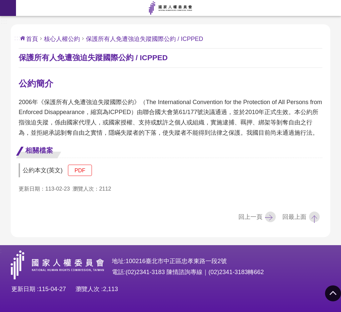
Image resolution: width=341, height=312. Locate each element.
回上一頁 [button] (250, 217)
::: (4, 21)
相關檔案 (39, 150)
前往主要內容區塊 (3, 3)
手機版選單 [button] (8, 8)
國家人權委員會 (170, 8)
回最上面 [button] (294, 217)
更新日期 (23, 289)
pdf (80, 170)
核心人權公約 (62, 39)
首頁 (32, 39)
